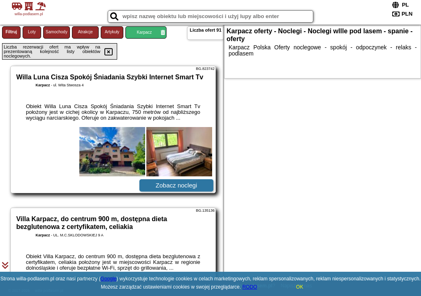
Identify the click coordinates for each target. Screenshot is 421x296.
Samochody (56, 32)
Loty (32, 32)
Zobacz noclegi (176, 185)
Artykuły (112, 32)
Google (109, 279)
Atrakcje (85, 32)
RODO (249, 287)
